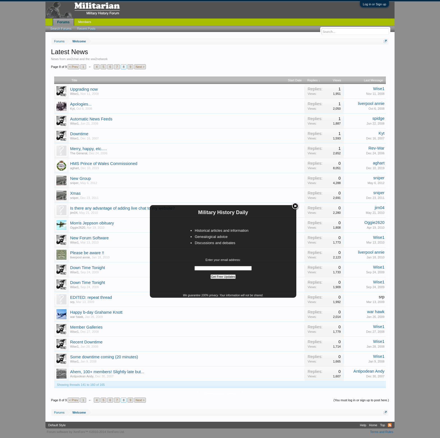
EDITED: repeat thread (91, 297)
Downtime (79, 134)
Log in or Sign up (374, 4)
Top (382, 425)
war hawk (76, 316)
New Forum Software (89, 238)
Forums (63, 22)
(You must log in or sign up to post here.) (361, 400)
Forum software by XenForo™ (86, 432)
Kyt (72, 108)
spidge (378, 118)
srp (72, 302)
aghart (74, 168)
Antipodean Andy (81, 376)
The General (78, 153)
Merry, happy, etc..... (88, 148)
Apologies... (81, 104)
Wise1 (74, 93)
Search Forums (61, 28)
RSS (390, 425)
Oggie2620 (77, 227)
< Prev (73, 66)
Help (363, 425)
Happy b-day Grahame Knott (96, 312)
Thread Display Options (220, 393)
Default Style (57, 425)
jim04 (73, 212)
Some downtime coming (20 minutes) (104, 357)
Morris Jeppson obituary (92, 223)
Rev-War (376, 148)
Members (84, 22)
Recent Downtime (86, 342)
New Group (80, 178)
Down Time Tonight (87, 267)
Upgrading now (84, 89)
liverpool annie (371, 103)
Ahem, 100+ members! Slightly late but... (107, 372)
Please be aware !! (87, 253)
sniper (74, 183)
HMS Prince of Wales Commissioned (104, 163)
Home (373, 425)
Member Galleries (86, 327)
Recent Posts (86, 28)
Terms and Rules (381, 432)
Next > (140, 66)
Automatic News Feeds (91, 119)
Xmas (75, 193)
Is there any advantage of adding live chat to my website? (122, 208)
